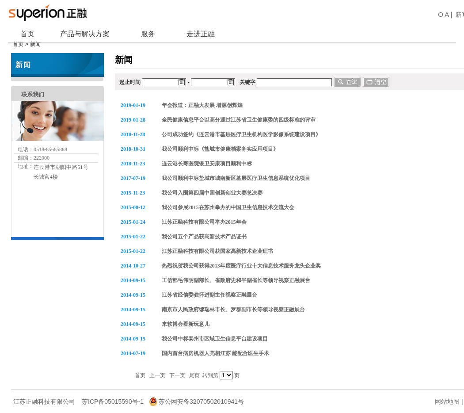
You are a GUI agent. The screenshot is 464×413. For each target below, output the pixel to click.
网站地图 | (449, 396)
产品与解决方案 (85, 34)
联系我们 (32, 89)
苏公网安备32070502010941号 (201, 396)
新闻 (23, 60)
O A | (444, 14)
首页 (27, 34)
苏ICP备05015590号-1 (113, 396)
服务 (148, 34)
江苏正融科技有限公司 (44, 396)
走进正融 (200, 34)
